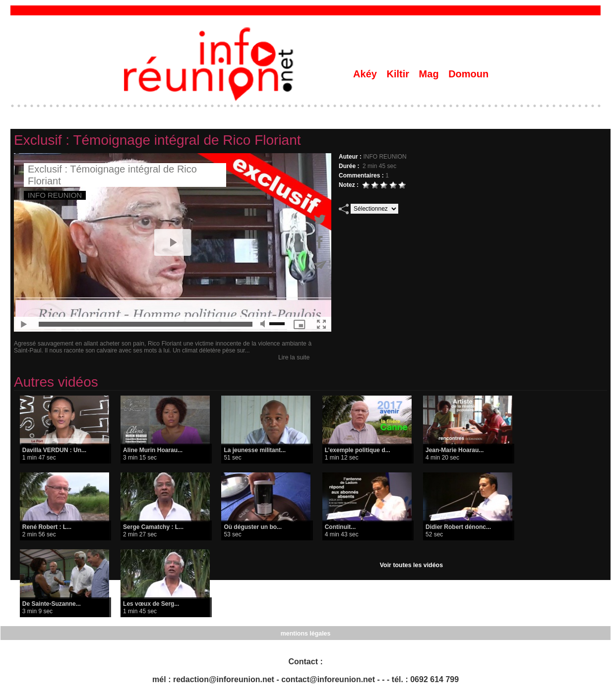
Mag (430, 73)
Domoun (468, 73)
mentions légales (305, 633)
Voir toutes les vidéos (411, 565)
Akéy (366, 73)
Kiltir (399, 73)
